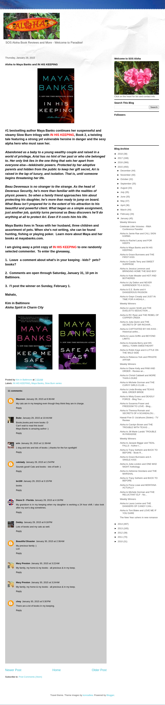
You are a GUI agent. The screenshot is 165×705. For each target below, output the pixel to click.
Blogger (110, 695)
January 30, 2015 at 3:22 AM (45, 563)
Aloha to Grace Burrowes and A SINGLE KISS (135, 458)
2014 (120, 524)
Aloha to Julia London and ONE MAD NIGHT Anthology (138, 465)
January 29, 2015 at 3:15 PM (38, 481)
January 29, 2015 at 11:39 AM (36, 443)
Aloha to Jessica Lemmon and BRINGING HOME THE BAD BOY (138, 270)
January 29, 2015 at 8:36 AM (40, 399)
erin (18, 443)
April (123, 205)
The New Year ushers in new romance (139, 517)
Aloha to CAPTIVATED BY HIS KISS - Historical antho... (138, 330)
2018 (120, 154)
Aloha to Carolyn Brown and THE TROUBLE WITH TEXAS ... (136, 426)
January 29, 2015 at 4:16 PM (49, 500)
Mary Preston (23, 563)
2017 (120, 158)
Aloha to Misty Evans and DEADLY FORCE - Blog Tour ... (137, 397)
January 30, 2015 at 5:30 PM (36, 601)
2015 (120, 167)
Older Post (99, 670)
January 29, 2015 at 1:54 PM (40, 462)
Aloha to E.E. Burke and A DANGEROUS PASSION (133, 291)
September (126, 183)
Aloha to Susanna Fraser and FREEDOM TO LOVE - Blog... (136, 405)
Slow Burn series (53, 383)
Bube (19, 418)
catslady (20, 462)
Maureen (20, 399)
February (125, 214)
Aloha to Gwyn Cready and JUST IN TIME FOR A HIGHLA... (138, 298)
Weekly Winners (128, 222)
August (124, 188)
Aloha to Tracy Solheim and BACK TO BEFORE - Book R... (138, 451)
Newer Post (13, 670)
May (122, 201)
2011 (120, 537)
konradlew (88, 695)
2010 (120, 541)
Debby (19, 522)
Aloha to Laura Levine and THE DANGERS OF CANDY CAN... (136, 504)
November (125, 175)
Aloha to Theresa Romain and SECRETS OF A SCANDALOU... (137, 412)
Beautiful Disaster (25, 541)
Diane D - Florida (25, 500)
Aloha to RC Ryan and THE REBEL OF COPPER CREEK (139, 316)
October (124, 179)
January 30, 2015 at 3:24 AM (45, 582)
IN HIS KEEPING (21, 383)
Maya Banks (37, 383)
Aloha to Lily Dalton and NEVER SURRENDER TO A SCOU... (136, 284)
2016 (120, 162)
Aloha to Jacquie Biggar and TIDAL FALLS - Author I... (137, 444)
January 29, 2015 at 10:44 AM (37, 418)
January (124, 218)
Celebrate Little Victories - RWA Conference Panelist (135, 227)
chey (18, 601)
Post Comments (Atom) (30, 677)
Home (56, 670)
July (122, 192)
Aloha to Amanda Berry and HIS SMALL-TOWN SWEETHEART (136, 344)
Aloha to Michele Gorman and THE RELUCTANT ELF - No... (137, 493)
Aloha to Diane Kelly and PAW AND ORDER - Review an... (137, 369)
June (123, 196)
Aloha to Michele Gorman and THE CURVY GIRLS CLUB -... (137, 383)
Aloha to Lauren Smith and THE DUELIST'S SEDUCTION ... (135, 309)
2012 (120, 532)
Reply (19, 408)
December (125, 170)
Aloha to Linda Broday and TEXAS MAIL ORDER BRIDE (137, 390)
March (123, 209)
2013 (120, 528)
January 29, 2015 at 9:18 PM (38, 522)
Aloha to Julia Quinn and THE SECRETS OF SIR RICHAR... (136, 323)
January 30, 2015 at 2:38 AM (50, 541)
